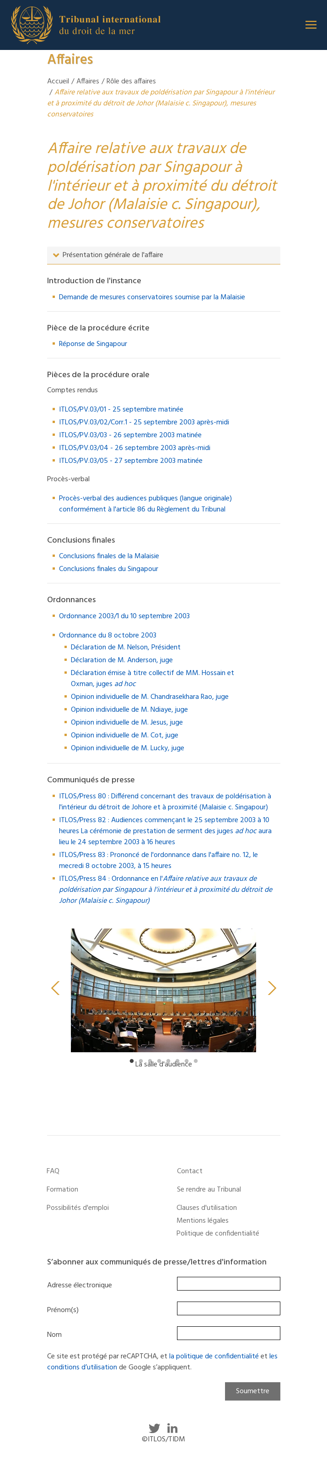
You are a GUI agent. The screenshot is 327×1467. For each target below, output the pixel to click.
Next (272, 988)
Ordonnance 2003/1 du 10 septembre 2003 (124, 616)
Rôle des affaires (131, 82)
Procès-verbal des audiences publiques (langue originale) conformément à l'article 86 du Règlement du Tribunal (145, 504)
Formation (62, 1190)
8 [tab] (195, 1061)
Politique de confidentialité (218, 1234)
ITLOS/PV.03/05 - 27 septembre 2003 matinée (131, 461)
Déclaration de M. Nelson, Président (126, 648)
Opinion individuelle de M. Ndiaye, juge (129, 710)
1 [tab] (131, 1061)
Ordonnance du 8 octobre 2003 (107, 636)
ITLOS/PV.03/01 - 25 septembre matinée (121, 410)
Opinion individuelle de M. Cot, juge (124, 736)
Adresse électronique (79, 1285)
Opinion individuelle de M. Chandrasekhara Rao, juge (150, 697)
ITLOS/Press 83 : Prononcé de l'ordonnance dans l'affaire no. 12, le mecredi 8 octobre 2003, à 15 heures (158, 860)
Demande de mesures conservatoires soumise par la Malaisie (152, 297)
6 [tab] (177, 1061)
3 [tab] (150, 1061)
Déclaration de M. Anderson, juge (122, 660)
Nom (54, 1335)
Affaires (87, 82)
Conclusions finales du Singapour (108, 569)
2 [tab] (140, 1061)
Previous (55, 988)
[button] (311, 25)
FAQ (53, 1171)
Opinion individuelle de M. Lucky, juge (127, 748)
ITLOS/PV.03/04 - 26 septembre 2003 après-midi (134, 448)
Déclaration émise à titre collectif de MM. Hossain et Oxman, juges (152, 678)
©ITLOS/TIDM (163, 1439)
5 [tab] (168, 1061)
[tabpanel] (163, 1003)
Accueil (58, 82)
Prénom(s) (63, 1310)
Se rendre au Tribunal (209, 1190)
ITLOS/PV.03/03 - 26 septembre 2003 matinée (130, 435)
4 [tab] (159, 1061)
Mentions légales (203, 1221)
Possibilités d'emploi (78, 1208)
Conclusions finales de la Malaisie (109, 556)
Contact (190, 1171)
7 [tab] (186, 1061)
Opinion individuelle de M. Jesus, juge (127, 723)
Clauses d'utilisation (207, 1208)
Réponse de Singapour (93, 344)
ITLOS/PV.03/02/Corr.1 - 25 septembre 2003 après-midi (144, 423)
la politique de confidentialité (214, 1357)
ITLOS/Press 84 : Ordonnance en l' (165, 890)
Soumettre (252, 1391)
